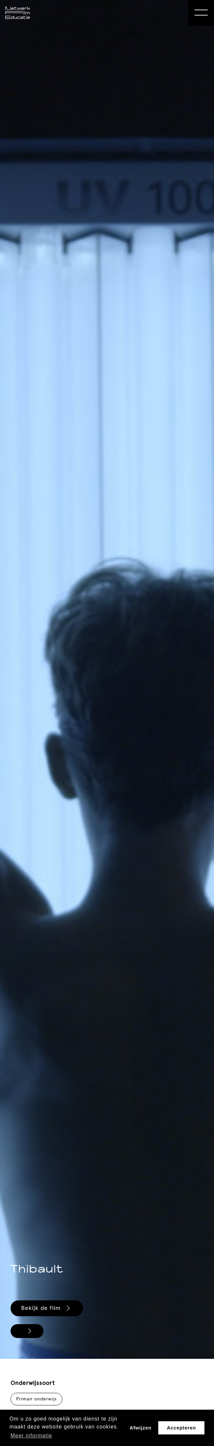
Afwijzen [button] (140, 1427)
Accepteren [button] (181, 1427)
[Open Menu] (201, 13)
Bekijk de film (46, 1308)
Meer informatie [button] (31, 1435)
